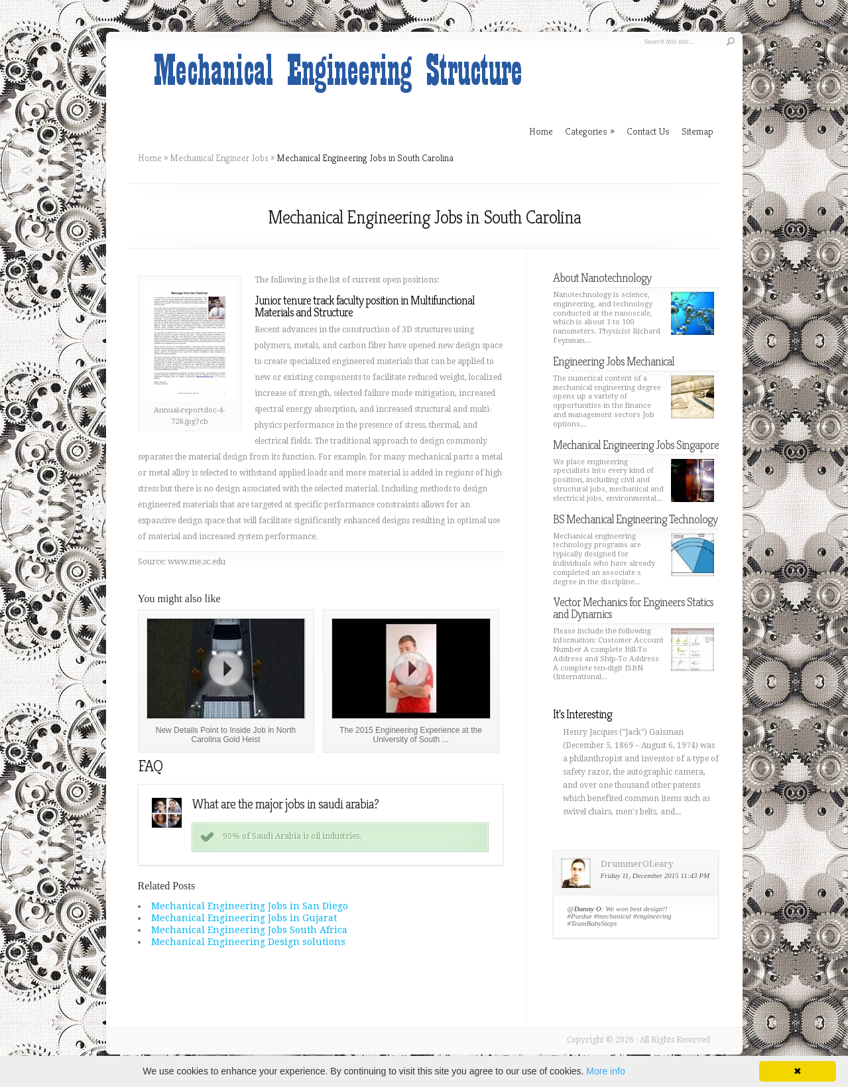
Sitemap (697, 131)
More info (605, 1071)
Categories (590, 131)
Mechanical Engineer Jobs (219, 158)
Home (150, 158)
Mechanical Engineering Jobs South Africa (249, 930)
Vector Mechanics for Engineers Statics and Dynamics (633, 607)
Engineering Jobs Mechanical (613, 361)
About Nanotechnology (602, 277)
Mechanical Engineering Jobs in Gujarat (244, 918)
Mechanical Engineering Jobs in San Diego (249, 906)
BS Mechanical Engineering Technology (635, 519)
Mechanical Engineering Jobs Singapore (636, 444)
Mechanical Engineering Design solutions (248, 941)
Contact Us (648, 131)
